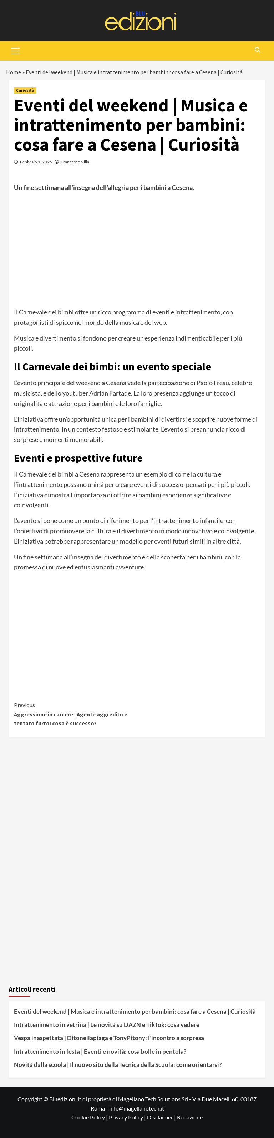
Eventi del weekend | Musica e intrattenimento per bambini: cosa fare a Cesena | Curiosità (135, 1011)
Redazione (190, 1117)
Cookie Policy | (90, 1117)
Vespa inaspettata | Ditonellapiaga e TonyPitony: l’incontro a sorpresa (109, 1038)
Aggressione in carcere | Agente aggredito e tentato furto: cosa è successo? (75, 714)
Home (13, 72)
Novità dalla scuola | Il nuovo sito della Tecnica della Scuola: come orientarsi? (118, 1064)
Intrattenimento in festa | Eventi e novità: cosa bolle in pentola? (100, 1051)
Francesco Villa (75, 162)
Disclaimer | (162, 1117)
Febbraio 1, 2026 (36, 162)
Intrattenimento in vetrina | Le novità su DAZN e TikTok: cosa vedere (106, 1024)
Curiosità (25, 90)
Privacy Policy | (128, 1117)
